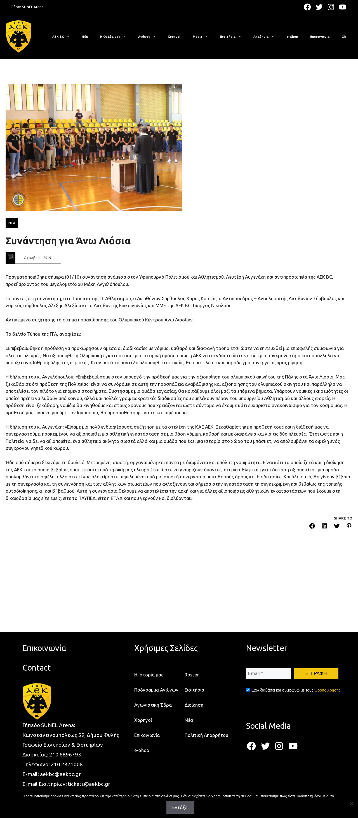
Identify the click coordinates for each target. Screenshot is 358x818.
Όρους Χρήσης (327, 690)
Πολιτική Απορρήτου (206, 735)
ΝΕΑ (11, 223)
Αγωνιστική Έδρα (153, 704)
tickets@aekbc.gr (89, 784)
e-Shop (292, 36)
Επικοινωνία (319, 36)
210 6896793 (65, 754)
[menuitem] (343, 36)
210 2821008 (67, 764)
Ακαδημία (266, 36)
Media (203, 36)
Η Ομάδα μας (115, 36)
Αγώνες (149, 36)
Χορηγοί (174, 36)
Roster (192, 674)
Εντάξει (180, 807)
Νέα (85, 36)
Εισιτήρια (233, 36)
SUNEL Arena (32, 7)
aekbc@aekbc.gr (60, 774)
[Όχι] (351, 803)
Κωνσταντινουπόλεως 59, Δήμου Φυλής (70, 735)
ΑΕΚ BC (63, 36)
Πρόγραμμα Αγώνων (156, 689)
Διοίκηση (194, 704)
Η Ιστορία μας (148, 674)
